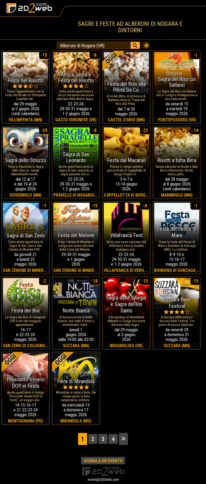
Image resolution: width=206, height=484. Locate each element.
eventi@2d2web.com (103, 479)
